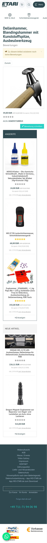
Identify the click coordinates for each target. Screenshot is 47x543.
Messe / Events (23, 455)
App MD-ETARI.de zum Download (23, 481)
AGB (23, 452)
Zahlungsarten (23, 467)
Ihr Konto (23, 492)
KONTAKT (23, 464)
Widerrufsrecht (23, 449)
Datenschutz (23, 472)
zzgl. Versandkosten (24, 195)
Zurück (8, 63)
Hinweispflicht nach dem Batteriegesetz (23, 475)
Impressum (23, 461)
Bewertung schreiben (32, 126)
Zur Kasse (13, 492)
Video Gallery (23, 458)
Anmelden (33, 492)
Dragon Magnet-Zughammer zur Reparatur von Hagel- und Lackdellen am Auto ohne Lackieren (20, 413)
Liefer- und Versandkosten (23, 469)
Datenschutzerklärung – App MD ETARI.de (23, 478)
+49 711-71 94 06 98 (23, 507)
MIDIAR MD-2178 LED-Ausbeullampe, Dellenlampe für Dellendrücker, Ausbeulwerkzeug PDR (20, 353)
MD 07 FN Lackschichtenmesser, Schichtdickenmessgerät (20, 234)
